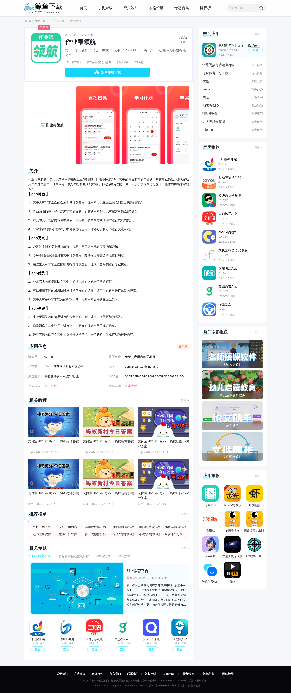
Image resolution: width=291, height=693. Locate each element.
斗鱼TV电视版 (232, 496)
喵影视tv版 (210, 113)
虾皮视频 (254, 496)
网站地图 (228, 673)
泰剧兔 (210, 521)
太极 (205, 81)
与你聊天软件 (210, 572)
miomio (207, 129)
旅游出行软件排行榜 (69, 534)
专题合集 (181, 8)
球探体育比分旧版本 (217, 73)
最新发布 (188, 673)
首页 (83, 8)
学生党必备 (122, 62)
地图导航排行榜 (175, 527)
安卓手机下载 (111, 72)
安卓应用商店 (68, 527)
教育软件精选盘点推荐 (99, 62)
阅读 (205, 97)
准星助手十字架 (254, 547)
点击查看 (131, 386)
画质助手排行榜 (149, 527)
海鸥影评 (210, 496)
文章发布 (208, 673)
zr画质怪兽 (232, 521)
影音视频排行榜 (95, 534)
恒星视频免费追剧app (218, 65)
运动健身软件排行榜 (43, 534)
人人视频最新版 (213, 121)
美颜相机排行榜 (123, 527)
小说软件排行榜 (149, 534)
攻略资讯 (156, 8)
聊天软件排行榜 (123, 534)
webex (207, 89)
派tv (232, 572)
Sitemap (168, 673)
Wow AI (210, 547)
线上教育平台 (74, 62)
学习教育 (138, 62)
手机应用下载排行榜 (43, 527)
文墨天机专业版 (232, 547)
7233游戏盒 (210, 105)
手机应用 (58, 20)
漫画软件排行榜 (95, 527)
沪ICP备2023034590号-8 (162, 685)
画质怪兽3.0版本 (254, 521)
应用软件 (130, 8)
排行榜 (205, 8)
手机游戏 (105, 8)
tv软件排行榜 (174, 534)
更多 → (185, 400)
